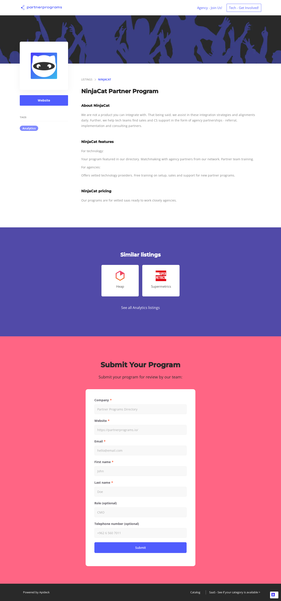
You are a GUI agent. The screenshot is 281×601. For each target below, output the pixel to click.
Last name (102, 482)
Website (44, 100)
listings (86, 79)
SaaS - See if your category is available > (234, 592)
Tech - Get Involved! (244, 7)
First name (102, 462)
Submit (140, 548)
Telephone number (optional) (116, 524)
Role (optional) (105, 503)
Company (101, 400)
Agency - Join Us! (209, 7)
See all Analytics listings (140, 307)
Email (98, 441)
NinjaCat (104, 79)
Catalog (195, 592)
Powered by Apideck (36, 592)
